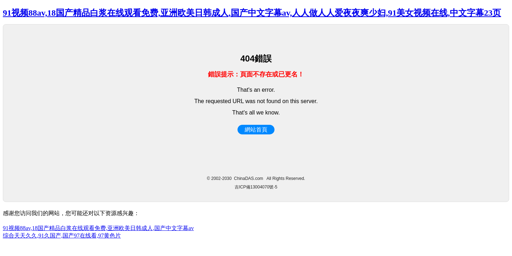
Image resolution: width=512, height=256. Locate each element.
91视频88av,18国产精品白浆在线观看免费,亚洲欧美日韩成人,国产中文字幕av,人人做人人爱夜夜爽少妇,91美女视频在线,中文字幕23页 (252, 12)
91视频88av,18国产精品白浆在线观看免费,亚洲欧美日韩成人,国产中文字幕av (98, 228)
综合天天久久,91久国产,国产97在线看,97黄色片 (62, 236)
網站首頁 (256, 130)
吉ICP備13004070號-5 (256, 187)
